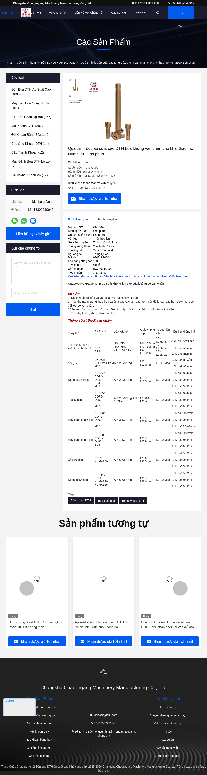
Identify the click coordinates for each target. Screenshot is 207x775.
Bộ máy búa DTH (133, 500)
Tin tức (167, 731)
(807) (27, 126)
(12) (27, 152)
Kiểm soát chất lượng (167, 723)
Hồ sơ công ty (167, 707)
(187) (31, 106)
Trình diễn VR (32, 12)
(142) (30, 134)
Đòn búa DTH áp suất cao (58, 62)
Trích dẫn (181, 15)
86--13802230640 (181, 2)
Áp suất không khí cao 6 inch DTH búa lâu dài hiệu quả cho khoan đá (102, 625)
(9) (31, 164)
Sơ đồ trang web (167, 747)
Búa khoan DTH (81, 500)
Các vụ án (167, 739)
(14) (30, 143)
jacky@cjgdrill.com (145, 2)
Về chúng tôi (58, 12)
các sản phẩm (26, 62)
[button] (26, 588)
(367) (31, 117)
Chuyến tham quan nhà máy (167, 715)
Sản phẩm (8, 12)
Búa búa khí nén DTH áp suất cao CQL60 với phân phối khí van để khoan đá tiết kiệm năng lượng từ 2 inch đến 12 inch (169, 625)
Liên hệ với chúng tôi (88, 12)
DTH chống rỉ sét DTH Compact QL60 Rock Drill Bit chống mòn (35, 625)
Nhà (9, 62)
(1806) (31, 92)
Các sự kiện (119, 12)
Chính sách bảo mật (167, 755)
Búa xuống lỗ (106, 500)
